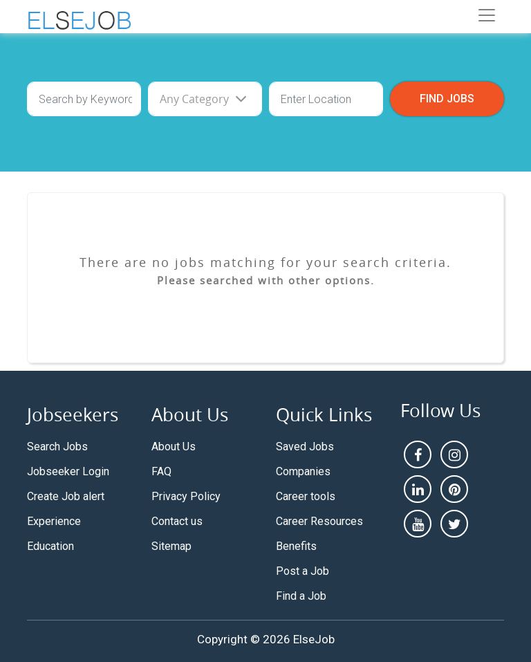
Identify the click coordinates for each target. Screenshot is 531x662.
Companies (303, 471)
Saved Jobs (305, 446)
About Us (173, 446)
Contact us (177, 521)
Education (50, 546)
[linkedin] (417, 489)
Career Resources (319, 521)
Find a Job (301, 596)
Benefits (296, 546)
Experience (54, 521)
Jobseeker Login (68, 471)
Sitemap (171, 546)
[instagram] (454, 454)
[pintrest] (454, 489)
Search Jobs (57, 446)
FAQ (161, 471)
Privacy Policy (186, 496)
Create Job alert (65, 496)
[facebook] (417, 454)
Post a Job (302, 571)
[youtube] (417, 523)
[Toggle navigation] (486, 15)
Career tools (305, 496)
